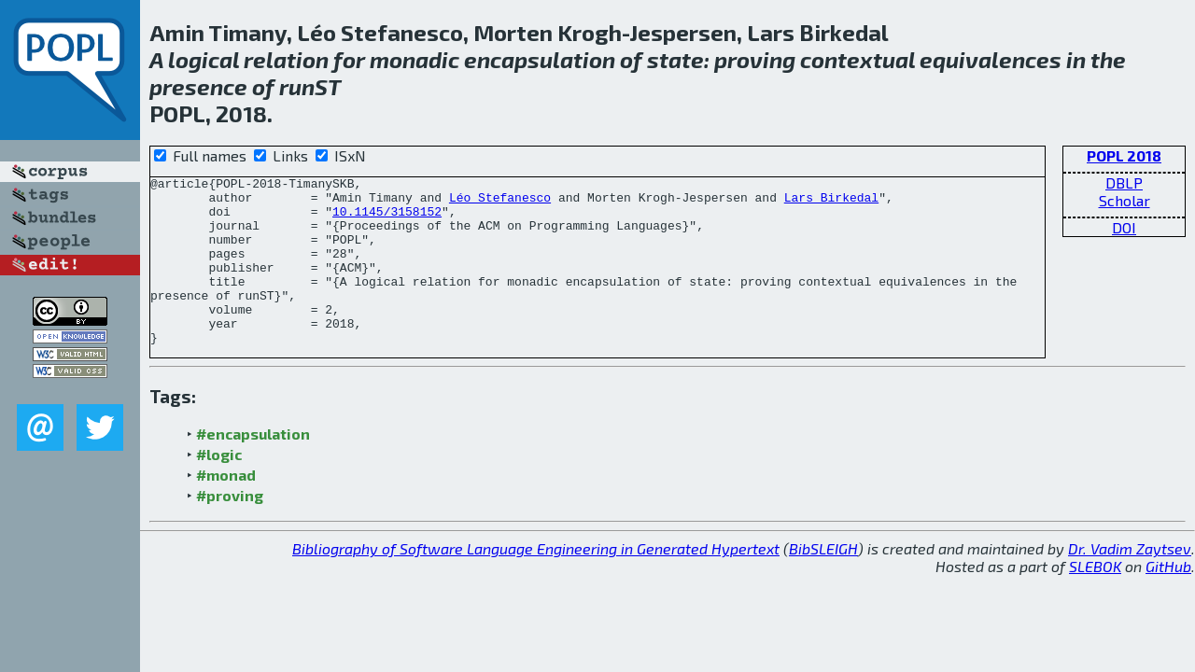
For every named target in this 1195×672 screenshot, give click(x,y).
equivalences (990, 59)
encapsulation (539, 59)
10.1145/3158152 (387, 219)
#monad (226, 508)
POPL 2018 (1124, 155)
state (675, 59)
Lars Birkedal (831, 202)
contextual (857, 59)
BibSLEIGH (823, 582)
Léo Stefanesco (500, 202)
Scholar (1124, 200)
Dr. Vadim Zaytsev (1129, 582)
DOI (1124, 227)
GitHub (1168, 600)
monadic (414, 59)
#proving (229, 529)
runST (310, 86)
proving (754, 59)
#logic (219, 488)
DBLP (1124, 182)
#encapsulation (253, 467)
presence (198, 86)
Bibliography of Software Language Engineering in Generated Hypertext (536, 582)
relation (286, 59)
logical (203, 59)
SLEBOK (1095, 600)
